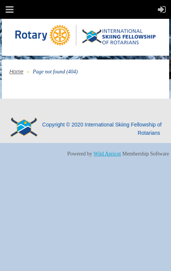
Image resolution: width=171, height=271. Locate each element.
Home (16, 72)
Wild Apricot (107, 154)
